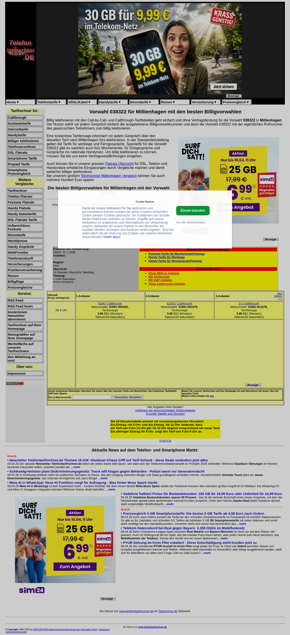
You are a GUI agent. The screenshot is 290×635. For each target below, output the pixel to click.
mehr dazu (112, 237)
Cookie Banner (145, 201)
